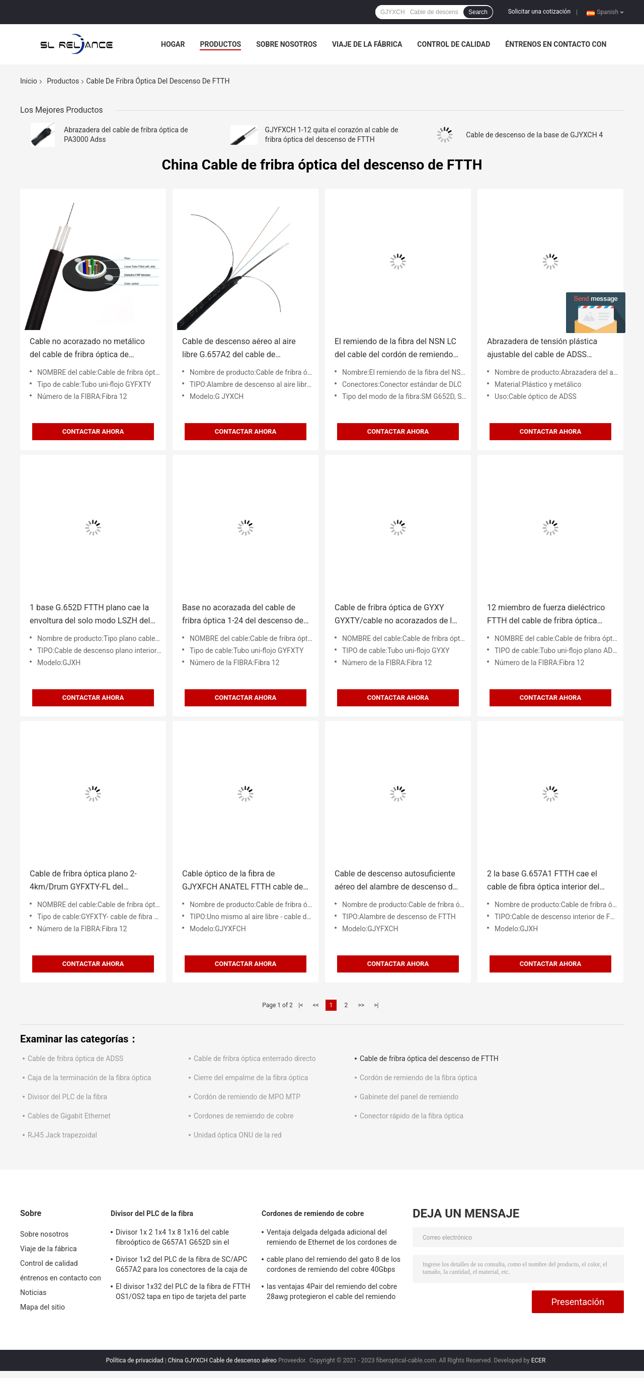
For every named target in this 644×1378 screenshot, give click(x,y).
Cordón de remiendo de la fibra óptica (418, 1078)
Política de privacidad (134, 1360)
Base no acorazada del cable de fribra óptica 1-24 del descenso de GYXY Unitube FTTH (242, 615)
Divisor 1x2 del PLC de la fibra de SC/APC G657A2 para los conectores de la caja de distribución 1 (182, 1265)
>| (376, 1005)
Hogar (173, 44)
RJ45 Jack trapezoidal (62, 1135)
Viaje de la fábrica (367, 44)
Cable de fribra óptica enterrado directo (255, 1059)
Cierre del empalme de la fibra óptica (251, 1078)
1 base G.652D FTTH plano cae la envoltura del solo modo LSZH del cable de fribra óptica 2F (90, 615)
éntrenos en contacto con (555, 44)
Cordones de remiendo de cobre (243, 1116)
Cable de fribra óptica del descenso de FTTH (429, 1059)
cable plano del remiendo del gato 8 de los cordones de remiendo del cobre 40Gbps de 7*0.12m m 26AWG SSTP (333, 1265)
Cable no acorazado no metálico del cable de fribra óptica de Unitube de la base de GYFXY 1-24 (90, 349)
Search (478, 12)
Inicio (28, 81)
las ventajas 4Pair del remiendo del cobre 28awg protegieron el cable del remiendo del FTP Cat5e (332, 1293)
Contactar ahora (93, 431)
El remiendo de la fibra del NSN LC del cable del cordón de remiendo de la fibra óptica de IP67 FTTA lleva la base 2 (395, 349)
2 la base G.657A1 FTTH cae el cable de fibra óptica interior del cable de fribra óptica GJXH (543, 881)
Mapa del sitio (42, 1307)
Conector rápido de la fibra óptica (411, 1116)
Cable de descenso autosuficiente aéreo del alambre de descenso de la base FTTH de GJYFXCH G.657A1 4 (396, 881)
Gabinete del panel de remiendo (409, 1097)
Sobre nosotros (286, 44)
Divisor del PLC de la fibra (67, 1097)
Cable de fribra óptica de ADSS (75, 1059)
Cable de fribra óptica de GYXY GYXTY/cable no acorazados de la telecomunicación (395, 615)
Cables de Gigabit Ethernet (69, 1116)
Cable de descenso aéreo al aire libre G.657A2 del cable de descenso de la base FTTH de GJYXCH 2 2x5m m (239, 349)
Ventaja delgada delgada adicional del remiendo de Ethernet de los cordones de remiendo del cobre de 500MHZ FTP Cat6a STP (334, 1238)
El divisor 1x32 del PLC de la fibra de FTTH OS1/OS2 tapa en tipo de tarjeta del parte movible (183, 1293)
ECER (538, 1360)
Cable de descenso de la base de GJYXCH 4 (534, 135)
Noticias (33, 1292)
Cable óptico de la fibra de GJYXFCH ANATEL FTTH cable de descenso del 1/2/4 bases (242, 881)
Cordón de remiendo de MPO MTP (247, 1097)
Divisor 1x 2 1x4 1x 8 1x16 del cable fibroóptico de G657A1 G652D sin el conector (172, 1238)
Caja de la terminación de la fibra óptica (89, 1078)
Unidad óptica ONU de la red (238, 1135)
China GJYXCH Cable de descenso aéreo (222, 1360)
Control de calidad (453, 44)
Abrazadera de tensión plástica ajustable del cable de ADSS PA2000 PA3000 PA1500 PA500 (543, 349)
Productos (220, 44)
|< (300, 1005)
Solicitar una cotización (539, 11)
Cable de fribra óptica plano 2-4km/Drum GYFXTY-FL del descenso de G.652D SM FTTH (84, 881)
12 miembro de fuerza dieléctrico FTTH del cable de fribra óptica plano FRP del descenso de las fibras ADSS (546, 615)
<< (316, 1005)
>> (361, 1005)
